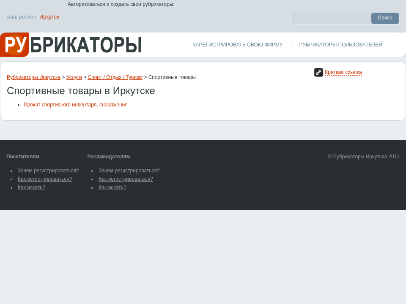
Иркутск (49, 17)
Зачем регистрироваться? (48, 171)
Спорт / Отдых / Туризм (115, 77)
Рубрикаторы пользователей (340, 45)
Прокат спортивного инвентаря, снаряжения (76, 105)
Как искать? (31, 187)
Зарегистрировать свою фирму (237, 45)
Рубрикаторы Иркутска (33, 77)
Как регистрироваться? (45, 179)
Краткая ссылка (343, 72)
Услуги (74, 77)
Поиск (385, 18)
